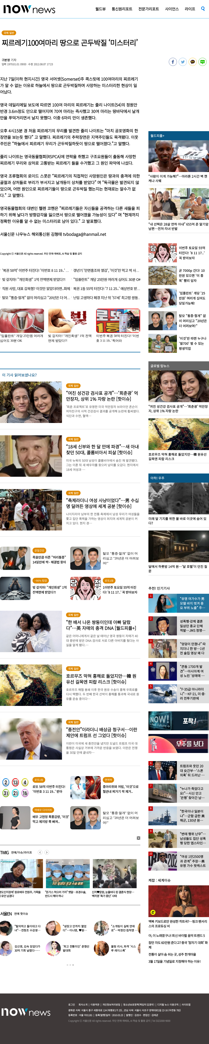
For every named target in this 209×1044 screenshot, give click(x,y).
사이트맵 (186, 1004)
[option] (67, 879)
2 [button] (70, 965)
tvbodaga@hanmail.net (84, 234)
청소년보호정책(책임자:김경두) (138, 1004)
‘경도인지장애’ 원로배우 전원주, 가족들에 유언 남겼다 (67, 894)
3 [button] (73, 965)
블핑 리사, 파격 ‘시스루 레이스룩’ (126, 948)
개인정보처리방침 (111, 1004)
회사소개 (83, 1004)
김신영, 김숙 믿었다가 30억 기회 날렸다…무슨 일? (30, 950)
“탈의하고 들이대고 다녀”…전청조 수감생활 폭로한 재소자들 (30, 930)
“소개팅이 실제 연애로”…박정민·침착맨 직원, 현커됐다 (127, 930)
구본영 (6, 60)
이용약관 (94, 1004)
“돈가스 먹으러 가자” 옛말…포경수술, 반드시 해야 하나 (113, 894)
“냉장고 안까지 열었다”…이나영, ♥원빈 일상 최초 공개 (77, 930)
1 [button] (67, 965)
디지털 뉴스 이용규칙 (168, 1004)
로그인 (71, 1004)
